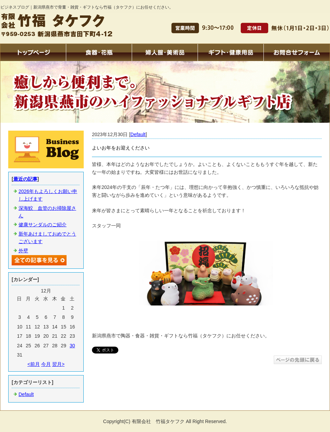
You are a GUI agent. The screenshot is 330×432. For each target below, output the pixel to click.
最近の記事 (25, 179)
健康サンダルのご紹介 (43, 224)
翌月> (58, 364)
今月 (46, 364)
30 (72, 345)
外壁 (23, 250)
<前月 (33, 364)
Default (137, 134)
